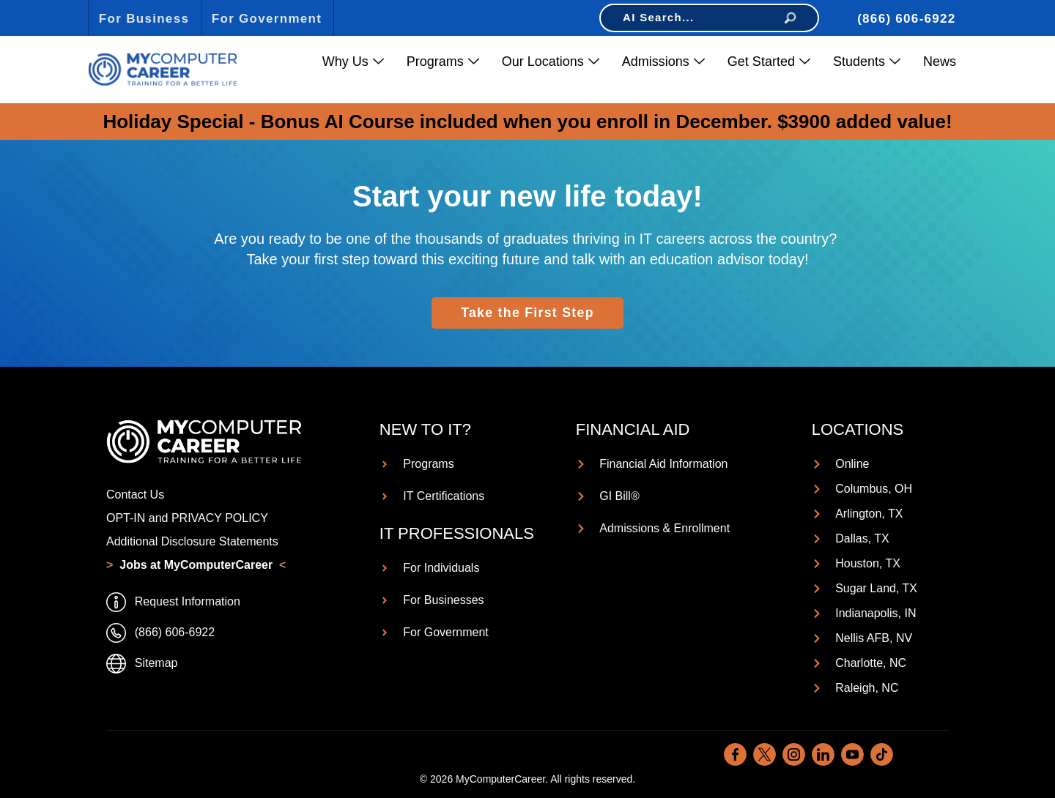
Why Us (353, 61)
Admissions (663, 61)
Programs (443, 61)
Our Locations (550, 61)
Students (866, 61)
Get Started (769, 61)
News (939, 61)
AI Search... (709, 17)
